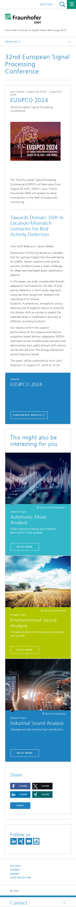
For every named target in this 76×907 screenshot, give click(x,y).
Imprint (14, 874)
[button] (20, 786)
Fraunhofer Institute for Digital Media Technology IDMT (35, 30)
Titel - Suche (62, 4)
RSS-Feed (15, 866)
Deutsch (46, 4)
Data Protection (20, 877)
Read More (24, 546)
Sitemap (15, 870)
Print (20, 805)
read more (24, 753)
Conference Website (27, 415)
